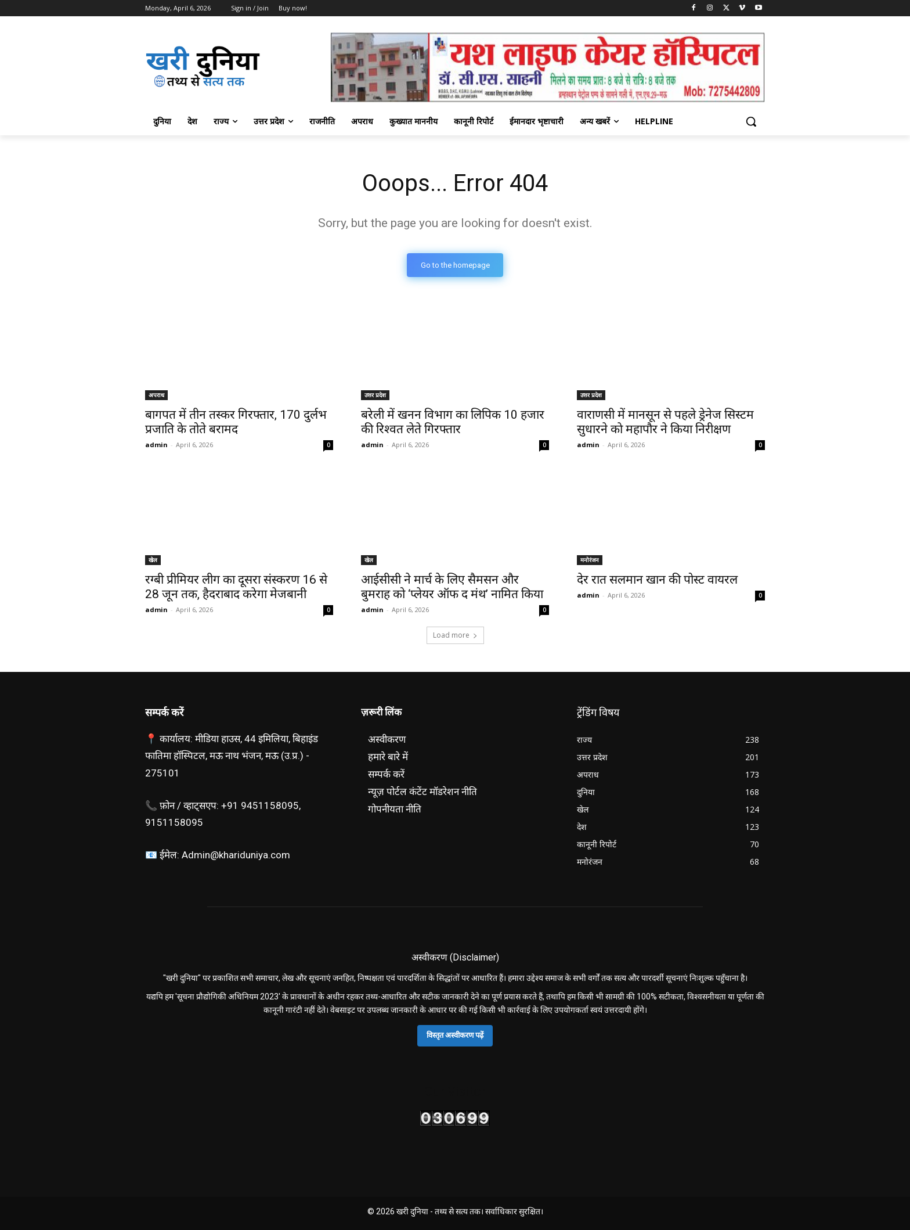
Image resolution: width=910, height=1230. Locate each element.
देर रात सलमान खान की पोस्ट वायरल (657, 580)
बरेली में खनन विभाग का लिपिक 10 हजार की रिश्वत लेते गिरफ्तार (452, 422)
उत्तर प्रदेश (375, 395)
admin (156, 444)
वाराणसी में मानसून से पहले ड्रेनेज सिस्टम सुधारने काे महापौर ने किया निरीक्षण (665, 422)
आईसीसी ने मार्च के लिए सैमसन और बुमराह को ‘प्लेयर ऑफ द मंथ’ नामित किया (452, 587)
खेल (153, 560)
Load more (455, 635)
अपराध (156, 395)
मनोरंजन (589, 560)
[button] (751, 121)
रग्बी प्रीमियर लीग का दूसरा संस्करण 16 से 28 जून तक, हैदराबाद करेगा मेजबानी (236, 587)
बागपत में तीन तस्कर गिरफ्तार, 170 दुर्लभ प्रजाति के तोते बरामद (236, 422)
